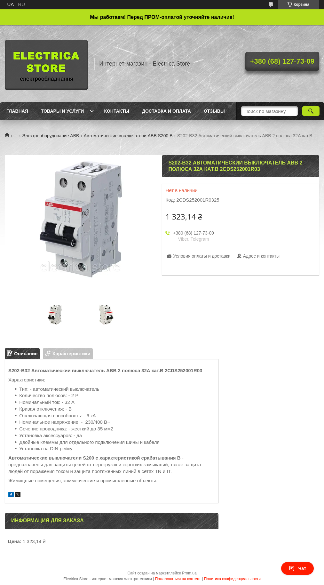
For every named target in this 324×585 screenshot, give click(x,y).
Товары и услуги (62, 111)
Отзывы (214, 111)
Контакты (116, 111)
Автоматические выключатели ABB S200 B (128, 135)
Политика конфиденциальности (232, 579)
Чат (297, 568)
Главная (17, 111)
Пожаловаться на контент (178, 579)
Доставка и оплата (166, 111)
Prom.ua (189, 573)
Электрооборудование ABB (50, 135)
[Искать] (311, 111)
